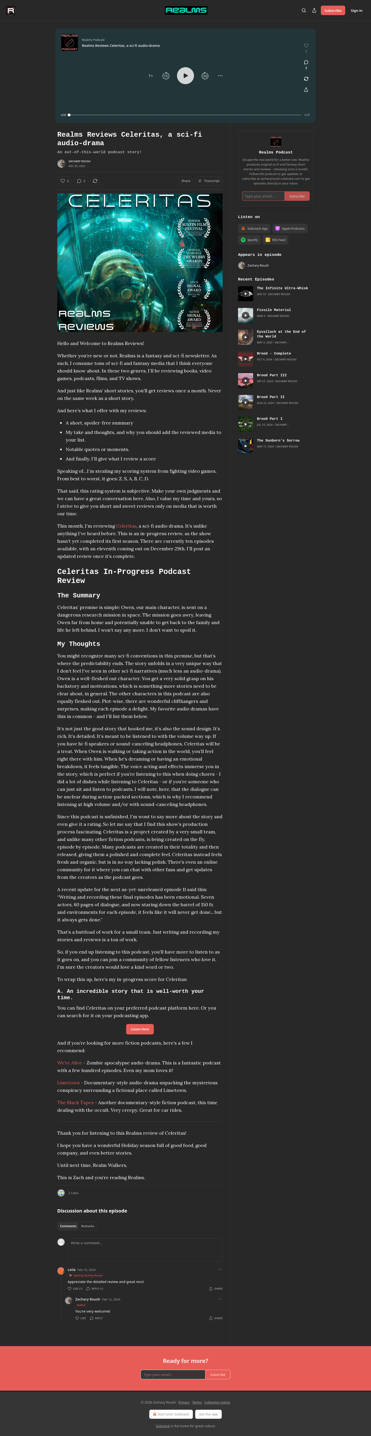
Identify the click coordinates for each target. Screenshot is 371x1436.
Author (81, 1305)
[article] (276, 293)
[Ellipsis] (220, 1269)
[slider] (185, 115)
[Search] (304, 10)
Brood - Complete (274, 353)
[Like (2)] (64, 181)
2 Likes (73, 1193)
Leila (71, 1269)
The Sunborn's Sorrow (278, 440)
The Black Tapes (75, 1102)
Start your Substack (170, 1414)
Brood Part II (271, 397)
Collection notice (217, 1402)
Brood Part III (272, 375)
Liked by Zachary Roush (85, 1275)
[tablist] (77, 1226)
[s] (245, 294)
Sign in (356, 10)
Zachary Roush (80, 161)
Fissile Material (274, 310)
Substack (163, 1426)
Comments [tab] (68, 1226)
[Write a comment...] (145, 1250)
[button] (151, 76)
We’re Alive (69, 1063)
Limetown (68, 1083)
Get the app (208, 1414)
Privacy (184, 1402)
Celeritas (126, 526)
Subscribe (333, 10)
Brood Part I (270, 419)
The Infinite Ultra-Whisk (282, 288)
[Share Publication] (314, 10)
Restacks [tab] (87, 1226)
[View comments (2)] (306, 65)
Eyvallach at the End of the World (281, 334)
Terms (197, 1402)
